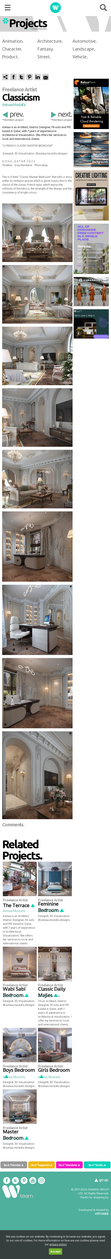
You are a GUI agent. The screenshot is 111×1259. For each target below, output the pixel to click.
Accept (55, 1251)
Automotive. (85, 41)
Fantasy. (45, 49)
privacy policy (58, 1244)
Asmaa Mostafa (13, 104)
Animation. (12, 41)
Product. (10, 56)
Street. (44, 56)
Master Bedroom (16, 1134)
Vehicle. (80, 56)
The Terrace (19, 905)
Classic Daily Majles (51, 992)
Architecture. (50, 41)
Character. (12, 49)
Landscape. (84, 49)
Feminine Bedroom (51, 907)
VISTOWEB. (102, 1213)
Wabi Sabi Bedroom (16, 992)
